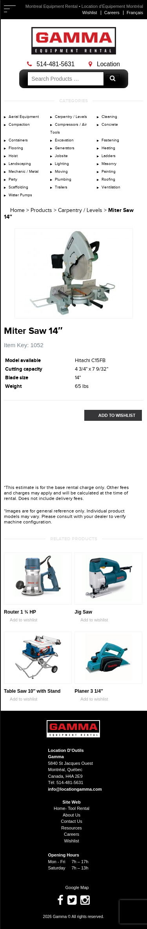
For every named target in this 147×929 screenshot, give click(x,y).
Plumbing (63, 179)
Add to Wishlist (109, 415)
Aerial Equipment (24, 116)
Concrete (110, 124)
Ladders (109, 156)
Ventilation (111, 187)
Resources (71, 828)
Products (41, 210)
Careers (112, 12)
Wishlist (89, 12)
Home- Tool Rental (71, 808)
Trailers (61, 187)
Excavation (64, 140)
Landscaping (20, 163)
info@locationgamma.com (75, 789)
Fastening (110, 140)
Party (13, 179)
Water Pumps (20, 195)
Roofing (108, 179)
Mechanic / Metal (23, 171)
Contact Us (71, 821)
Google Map (73, 887)
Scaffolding (18, 187)
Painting (109, 171)
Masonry (109, 163)
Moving (61, 171)
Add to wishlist (20, 620)
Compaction (19, 124)
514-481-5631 (50, 64)
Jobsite (61, 156)
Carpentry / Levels (71, 116)
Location (104, 64)
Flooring (16, 148)
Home (17, 210)
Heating (108, 148)
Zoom (126, 312)
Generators (64, 148)
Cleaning (109, 116)
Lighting (62, 163)
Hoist (13, 156)
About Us (71, 815)
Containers (18, 140)
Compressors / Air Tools (68, 128)
